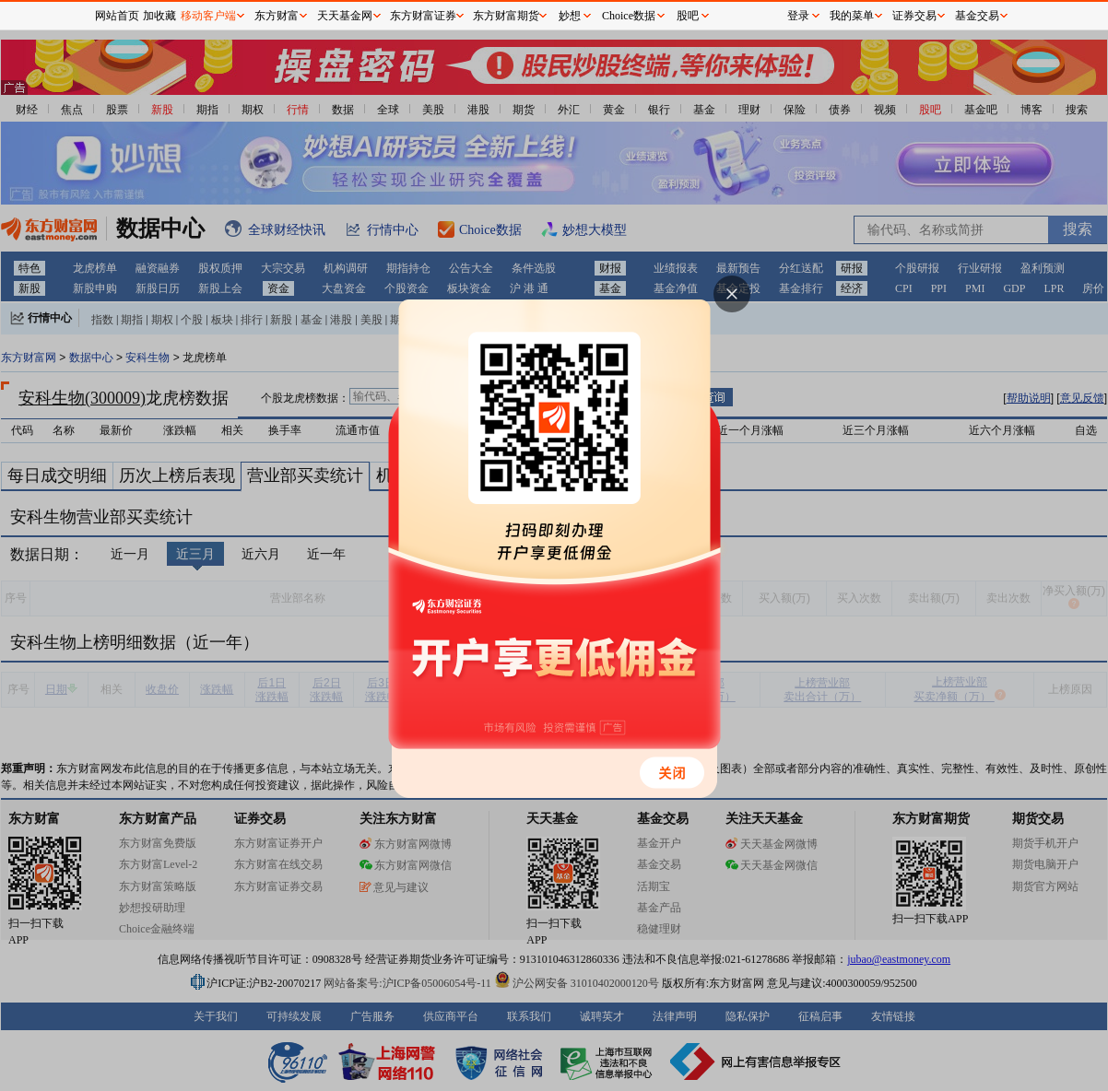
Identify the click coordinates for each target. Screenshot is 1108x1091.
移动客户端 (208, 15)
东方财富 (276, 15)
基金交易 (977, 15)
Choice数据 (628, 15)
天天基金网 (344, 15)
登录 (798, 15)
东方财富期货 (506, 15)
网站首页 (117, 15)
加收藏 (159, 15)
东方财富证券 (423, 15)
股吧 (688, 15)
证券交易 (914, 15)
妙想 (570, 15)
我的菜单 (852, 15)
